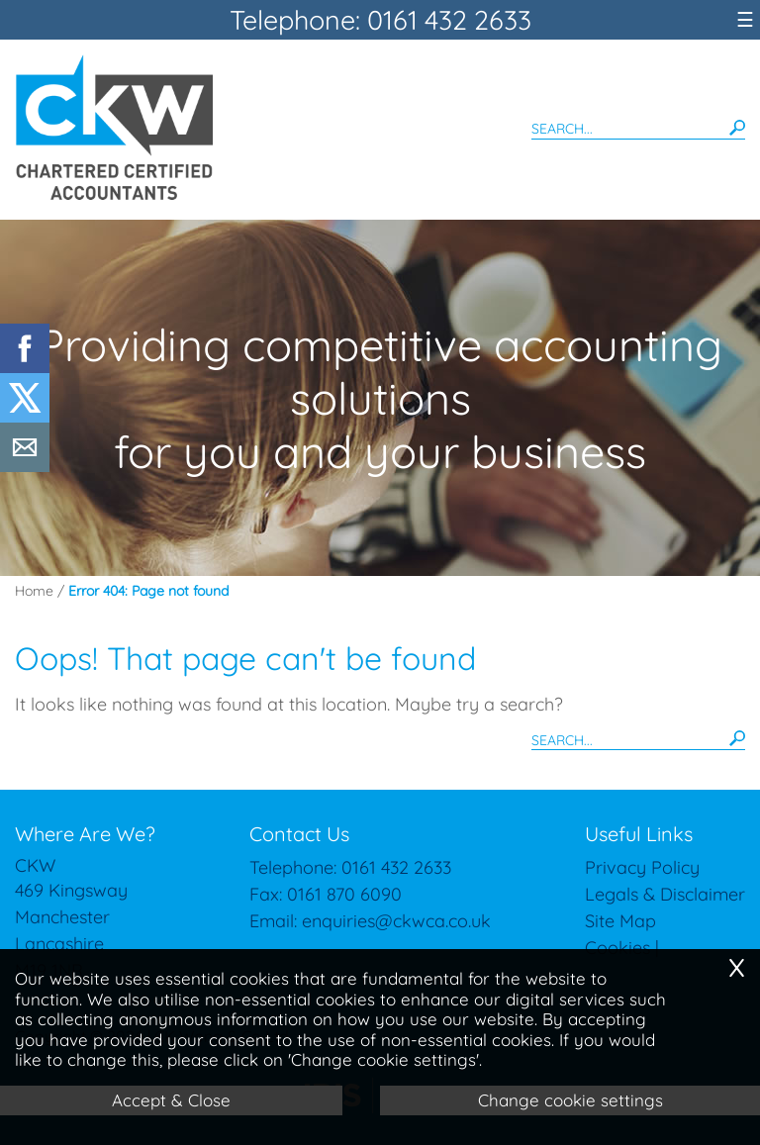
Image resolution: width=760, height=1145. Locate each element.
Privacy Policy (642, 867)
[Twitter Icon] (24, 416)
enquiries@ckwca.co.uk (396, 920)
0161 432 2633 (396, 867)
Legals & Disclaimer (665, 894)
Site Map (620, 920)
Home (34, 591)
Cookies (617, 947)
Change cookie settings (570, 1100)
